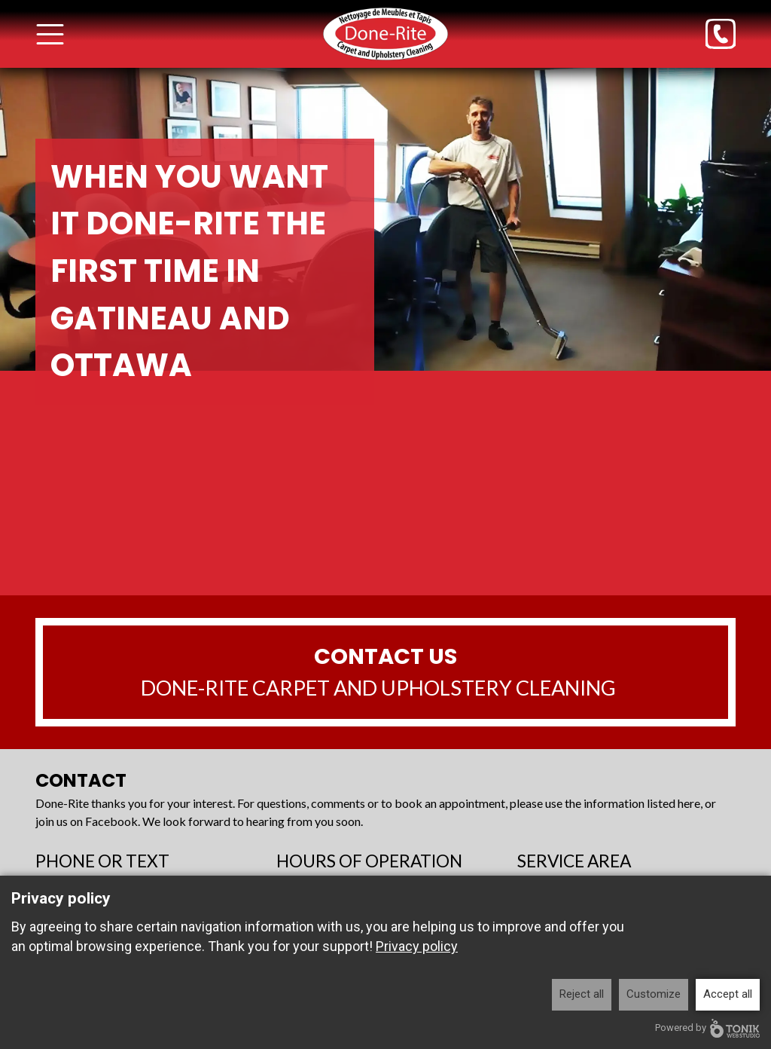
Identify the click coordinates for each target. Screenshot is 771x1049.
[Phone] (720, 34)
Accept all (727, 994)
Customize (653, 994)
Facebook (111, 821)
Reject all (581, 994)
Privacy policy (417, 946)
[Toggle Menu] (50, 34)
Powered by (707, 1028)
